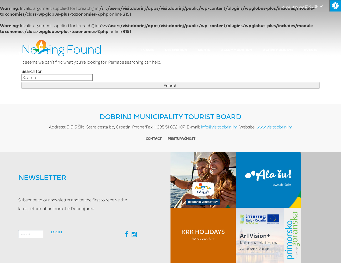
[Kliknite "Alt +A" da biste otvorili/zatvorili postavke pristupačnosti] (335, 6)
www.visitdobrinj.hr (274, 127)
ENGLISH (302, 6)
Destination (176, 50)
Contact (154, 139)
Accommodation (236, 50)
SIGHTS (204, 50)
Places (147, 50)
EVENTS (310, 50)
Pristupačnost (182, 139)
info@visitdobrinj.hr (219, 127)
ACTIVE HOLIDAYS (278, 50)
